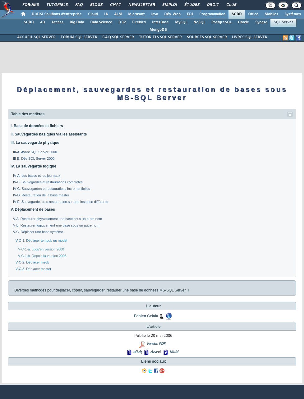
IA (106, 14)
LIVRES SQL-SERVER (249, 37)
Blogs (96, 4)
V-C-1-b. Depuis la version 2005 (42, 256)
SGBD (237, 14)
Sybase (261, 22)
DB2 (122, 22)
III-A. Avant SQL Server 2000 (35, 152)
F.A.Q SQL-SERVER (118, 37)
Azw (153, 352)
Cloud (93, 14)
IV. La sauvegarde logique (33, 166)
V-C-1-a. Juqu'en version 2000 (41, 249)
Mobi (173, 352)
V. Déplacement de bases (33, 209)
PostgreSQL (221, 22)
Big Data (77, 22)
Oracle (243, 22)
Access (57, 22)
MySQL (181, 22)
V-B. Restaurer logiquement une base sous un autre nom (56, 225)
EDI (190, 14)
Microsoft (136, 14)
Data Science (101, 22)
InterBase (160, 22)
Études (191, 4)
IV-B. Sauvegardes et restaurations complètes (48, 182)
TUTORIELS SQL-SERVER (160, 37)
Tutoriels (56, 4)
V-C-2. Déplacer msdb (32, 262)
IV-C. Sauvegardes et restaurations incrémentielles (51, 188)
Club (231, 4)
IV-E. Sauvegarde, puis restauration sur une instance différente (60, 202)
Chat (115, 4)
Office (253, 14)
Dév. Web (172, 14)
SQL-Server (283, 22)
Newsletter (141, 4)
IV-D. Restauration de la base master (41, 195)
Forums (30, 4)
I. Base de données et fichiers (37, 126)
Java (154, 14)
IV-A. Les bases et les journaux (36, 175)
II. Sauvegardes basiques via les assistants (49, 134)
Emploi (169, 4)
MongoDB (158, 30)
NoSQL (199, 22)
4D (42, 22)
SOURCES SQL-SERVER (207, 37)
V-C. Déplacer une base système (38, 232)
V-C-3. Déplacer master (33, 269)
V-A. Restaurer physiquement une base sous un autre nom (57, 219)
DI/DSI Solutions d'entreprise (57, 14)
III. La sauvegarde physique (35, 142)
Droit (212, 4)
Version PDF (155, 344)
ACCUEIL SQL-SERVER (36, 37)
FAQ (78, 4)
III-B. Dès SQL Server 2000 (33, 158)
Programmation (212, 14)
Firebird (139, 22)
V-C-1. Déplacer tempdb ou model (41, 240)
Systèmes (292, 14)
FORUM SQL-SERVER (79, 37)
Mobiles (271, 14)
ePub (137, 352)
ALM (118, 14)
